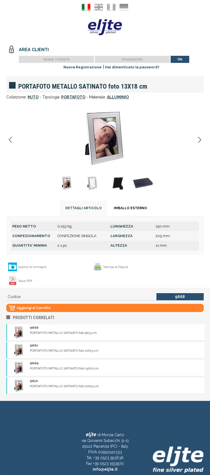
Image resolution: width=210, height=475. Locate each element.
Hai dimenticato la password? (132, 67)
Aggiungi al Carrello (34, 308)
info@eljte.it (105, 469)
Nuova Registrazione (82, 67)
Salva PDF (25, 281)
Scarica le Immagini (32, 267)
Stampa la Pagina (115, 267)
